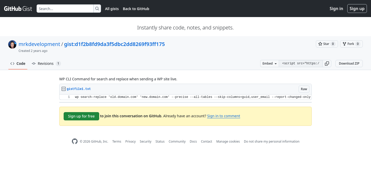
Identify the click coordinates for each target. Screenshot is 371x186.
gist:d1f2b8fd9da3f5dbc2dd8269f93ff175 (114, 44)
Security (145, 141)
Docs (193, 141)
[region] (185, 97)
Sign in (336, 8)
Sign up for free (81, 116)
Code (18, 63)
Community (177, 141)
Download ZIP (349, 63)
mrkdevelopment (39, 44)
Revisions (46, 63)
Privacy (130, 141)
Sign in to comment (223, 115)
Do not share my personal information (272, 141)
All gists (112, 8)
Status (160, 141)
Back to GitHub (136, 8)
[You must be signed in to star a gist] (327, 44)
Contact (206, 141)
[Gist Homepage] (18, 8)
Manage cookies (228, 141)
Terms (116, 141)
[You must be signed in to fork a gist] (351, 44)
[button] (327, 63)
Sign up (357, 8)
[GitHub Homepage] (75, 141)
